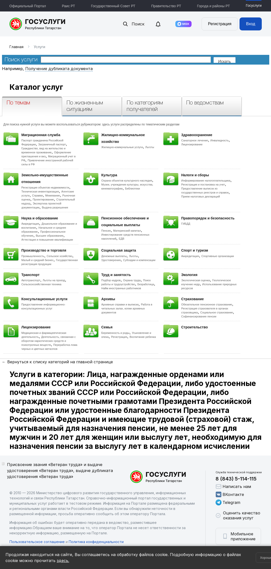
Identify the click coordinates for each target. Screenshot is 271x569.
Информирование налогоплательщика (206, 180)
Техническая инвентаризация (40, 191)
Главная (16, 47)
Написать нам (233, 486)
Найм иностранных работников (121, 288)
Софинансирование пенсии (199, 316)
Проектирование (43, 199)
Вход (250, 24)
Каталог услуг (36, 87)
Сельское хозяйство (59, 256)
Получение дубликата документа (59, 68)
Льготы (149, 147)
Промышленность (32, 256)
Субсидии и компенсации (139, 260)
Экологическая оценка (195, 280)
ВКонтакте (230, 494)
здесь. (63, 560)
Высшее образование (49, 235)
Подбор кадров (111, 280)
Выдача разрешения (55, 207)
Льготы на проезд (54, 280)
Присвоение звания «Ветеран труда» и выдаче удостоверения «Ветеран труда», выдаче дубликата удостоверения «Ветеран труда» (60, 470)
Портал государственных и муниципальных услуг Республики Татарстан (37, 24)
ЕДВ (121, 238)
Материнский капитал (127, 230)
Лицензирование (192, 144)
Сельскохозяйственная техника (41, 284)
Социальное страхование (216, 312)
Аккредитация (30, 223)
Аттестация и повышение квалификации (47, 239)
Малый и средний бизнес (37, 260)
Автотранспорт (30, 280)
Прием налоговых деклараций (200, 196)
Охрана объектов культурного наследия (126, 180)
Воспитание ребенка (143, 336)
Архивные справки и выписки (120, 304)
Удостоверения (111, 260)
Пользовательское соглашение (37, 542)
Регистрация (220, 24)
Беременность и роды (115, 332)
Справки (37, 195)
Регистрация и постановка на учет (203, 184)
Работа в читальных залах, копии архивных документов (126, 308)
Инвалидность (219, 140)
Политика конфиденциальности (96, 542)
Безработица (145, 284)
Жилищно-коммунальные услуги (122, 147)
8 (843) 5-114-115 (236, 479)
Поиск (133, 24)
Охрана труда (132, 280)
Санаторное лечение (194, 140)
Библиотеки (132, 188)
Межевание (52, 195)
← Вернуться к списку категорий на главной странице (57, 361)
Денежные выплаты (114, 256)
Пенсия (106, 230)
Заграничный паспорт (52, 144)
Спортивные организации (217, 256)
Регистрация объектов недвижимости (45, 187)
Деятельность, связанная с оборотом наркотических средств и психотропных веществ (48, 340)
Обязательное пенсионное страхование (206, 304)
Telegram (228, 502)
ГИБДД (185, 223)
